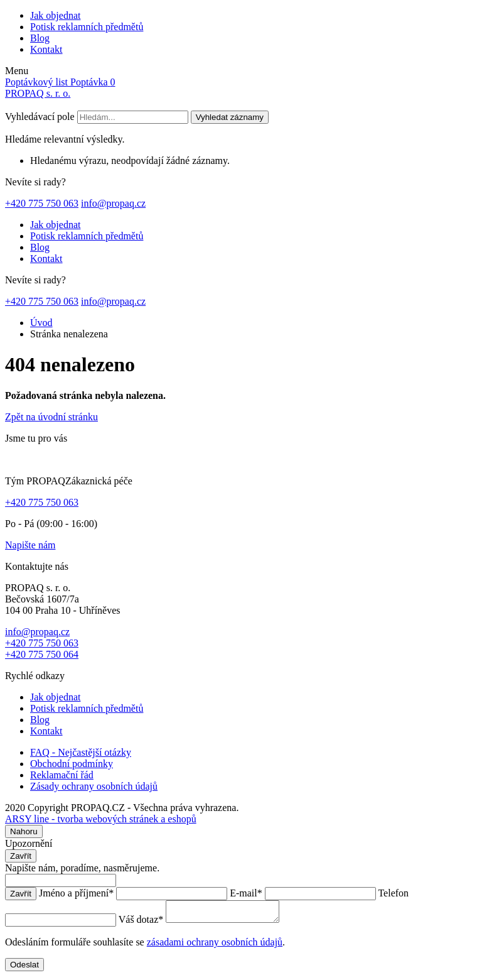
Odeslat (24, 968)
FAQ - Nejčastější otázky (80, 752)
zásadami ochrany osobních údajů (214, 945)
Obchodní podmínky (71, 763)
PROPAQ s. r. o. (37, 93)
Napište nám (30, 545)
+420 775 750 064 (41, 654)
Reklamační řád (62, 775)
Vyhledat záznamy (230, 117)
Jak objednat (55, 15)
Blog (40, 38)
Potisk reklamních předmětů (86, 26)
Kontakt (46, 49)
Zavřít (20, 856)
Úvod (41, 322)
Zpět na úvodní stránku (51, 416)
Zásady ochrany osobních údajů (94, 786)
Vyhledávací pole (40, 116)
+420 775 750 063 (41, 203)
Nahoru (24, 831)
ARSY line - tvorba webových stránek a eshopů (100, 819)
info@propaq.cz (113, 203)
